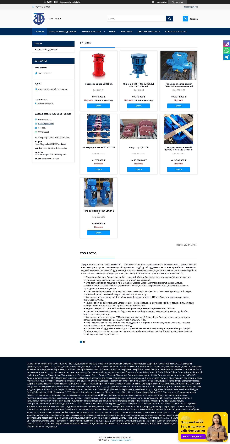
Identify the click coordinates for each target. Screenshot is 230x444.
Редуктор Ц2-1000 (138, 147)
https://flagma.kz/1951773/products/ (50, 144)
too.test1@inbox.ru (46, 124)
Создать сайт (65, 2)
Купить (98, 106)
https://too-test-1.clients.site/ (55, 148)
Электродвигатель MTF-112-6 (99, 147)
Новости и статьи (175, 31)
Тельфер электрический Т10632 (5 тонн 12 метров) (179, 148)
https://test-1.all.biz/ (50, 159)
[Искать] (169, 18)
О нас (112, 31)
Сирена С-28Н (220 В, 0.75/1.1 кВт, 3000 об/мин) (138, 85)
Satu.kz (128, 437)
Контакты (126, 31)
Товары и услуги (91, 31)
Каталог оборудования (63, 31)
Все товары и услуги (185, 245)
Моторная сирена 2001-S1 (99, 84)
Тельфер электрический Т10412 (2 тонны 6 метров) (178, 85)
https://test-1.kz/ (44, 119)
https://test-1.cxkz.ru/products (57, 137)
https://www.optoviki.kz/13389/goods (50, 154)
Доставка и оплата (149, 31)
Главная (39, 31)
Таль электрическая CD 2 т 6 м (98, 212)
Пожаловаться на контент (121, 440)
